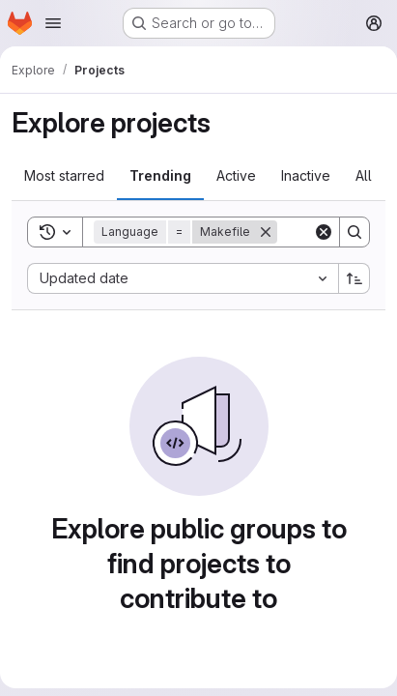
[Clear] (323, 232)
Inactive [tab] (305, 175)
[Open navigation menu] (53, 23)
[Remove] (265, 232)
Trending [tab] (160, 175)
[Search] (354, 232)
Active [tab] (236, 175)
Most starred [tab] (64, 175)
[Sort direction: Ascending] (354, 278)
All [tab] (363, 175)
